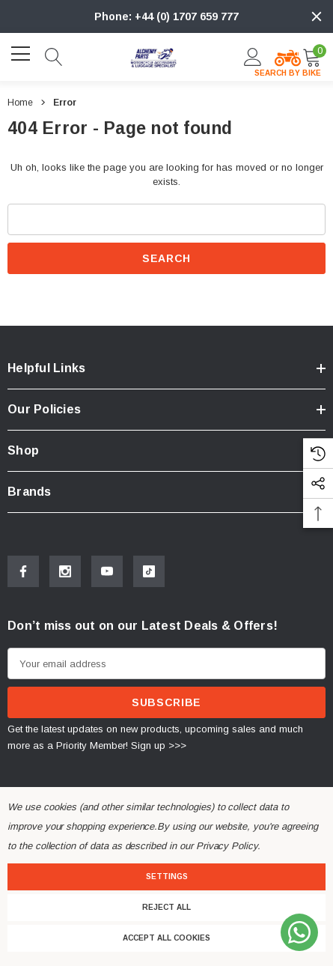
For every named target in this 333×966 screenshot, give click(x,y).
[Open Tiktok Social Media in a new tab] (149, 571)
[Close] (316, 16)
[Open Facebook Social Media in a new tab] (23, 571)
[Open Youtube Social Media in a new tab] (107, 571)
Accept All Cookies (166, 938)
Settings (167, 876)
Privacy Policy (226, 845)
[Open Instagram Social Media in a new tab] (65, 571)
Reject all (166, 907)
